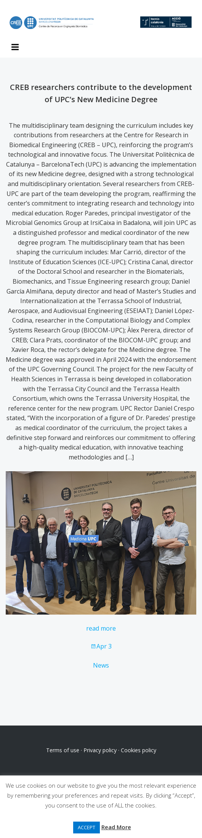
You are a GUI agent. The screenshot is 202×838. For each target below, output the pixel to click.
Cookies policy (138, 750)
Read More (116, 827)
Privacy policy (100, 750)
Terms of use (62, 750)
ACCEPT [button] (86, 827)
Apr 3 (101, 646)
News (101, 665)
